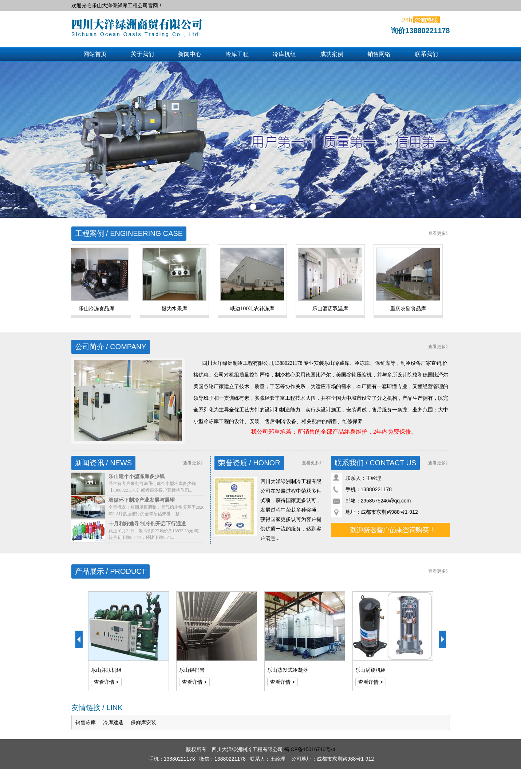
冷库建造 (113, 722)
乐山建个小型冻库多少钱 (136, 476)
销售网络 (379, 54)
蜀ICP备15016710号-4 (309, 749)
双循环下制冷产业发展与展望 (141, 500)
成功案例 (331, 54)
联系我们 (426, 54)
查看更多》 (439, 233)
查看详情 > (106, 682)
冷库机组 (284, 54)
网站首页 (95, 54)
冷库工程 (237, 54)
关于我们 (142, 54)
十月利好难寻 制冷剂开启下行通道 (147, 524)
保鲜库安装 (143, 722)
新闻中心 (189, 54)
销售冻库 (85, 722)
